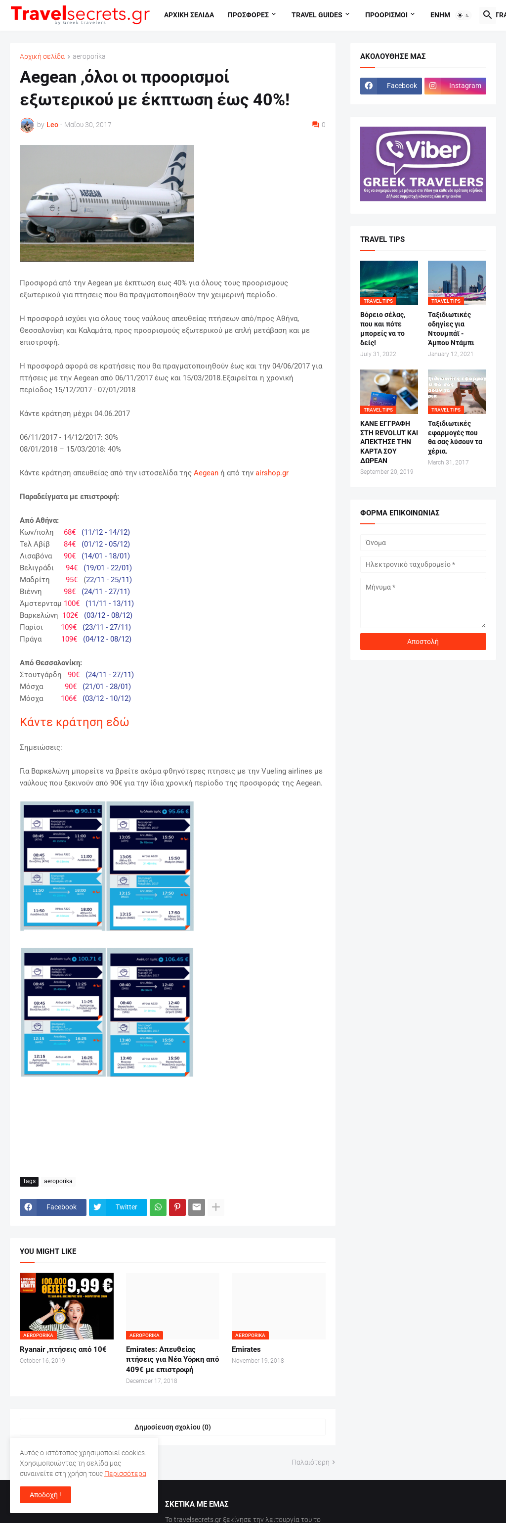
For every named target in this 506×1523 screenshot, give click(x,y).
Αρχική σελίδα (42, 56)
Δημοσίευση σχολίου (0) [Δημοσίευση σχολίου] (172, 1427)
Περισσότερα (125, 1473)
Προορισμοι (386, 15)
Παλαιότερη (311, 1462)
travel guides (317, 15)
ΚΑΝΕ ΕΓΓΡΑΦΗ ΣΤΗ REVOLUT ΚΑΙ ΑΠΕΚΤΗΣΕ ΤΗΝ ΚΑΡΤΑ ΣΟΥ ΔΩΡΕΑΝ (389, 442)
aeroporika (89, 56)
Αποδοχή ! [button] (45, 1495)
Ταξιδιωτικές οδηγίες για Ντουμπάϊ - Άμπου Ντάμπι (451, 329)
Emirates (246, 1349)
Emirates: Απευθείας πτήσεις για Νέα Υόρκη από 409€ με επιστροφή (172, 1359)
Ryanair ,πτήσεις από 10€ (63, 1349)
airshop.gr (272, 472)
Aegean (206, 472)
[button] (463, 15)
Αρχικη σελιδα (189, 15)
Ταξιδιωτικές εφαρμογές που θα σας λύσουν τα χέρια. (455, 437)
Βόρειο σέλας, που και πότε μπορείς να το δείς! (382, 329)
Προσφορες (248, 15)
